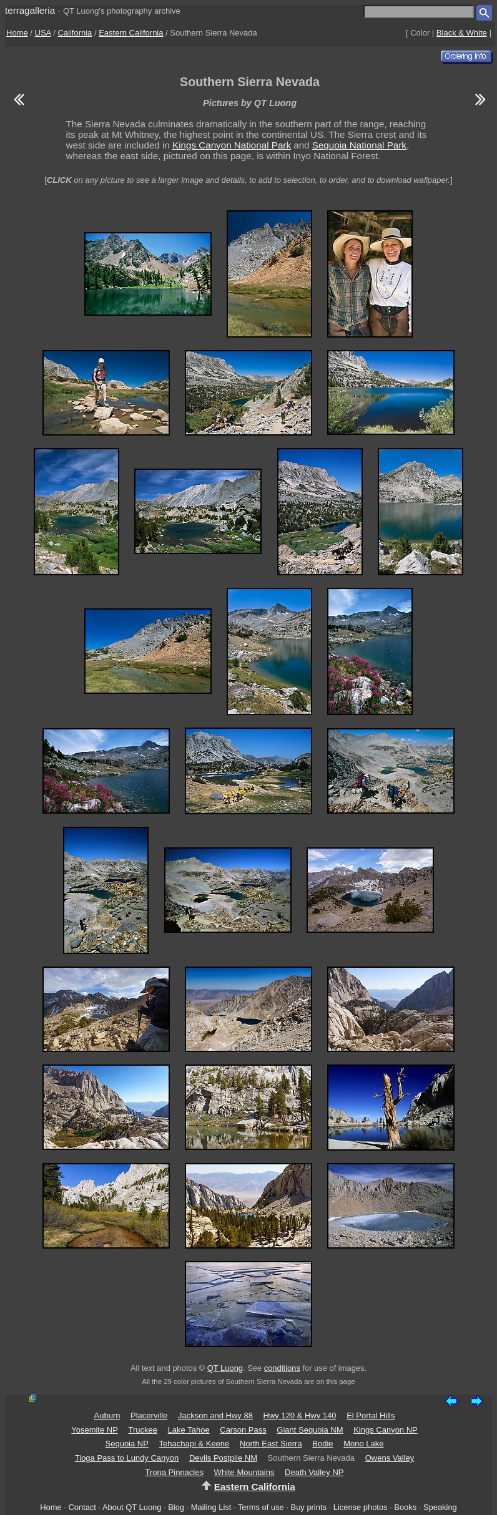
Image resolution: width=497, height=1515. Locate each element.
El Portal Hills (371, 1415)
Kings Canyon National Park (231, 145)
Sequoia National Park (359, 145)
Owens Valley (390, 1458)
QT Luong (225, 1368)
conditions (282, 1368)
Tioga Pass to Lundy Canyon (127, 1458)
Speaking (440, 1507)
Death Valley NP (314, 1472)
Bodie (322, 1443)
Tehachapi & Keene (194, 1443)
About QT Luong (131, 1507)
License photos (360, 1507)
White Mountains (244, 1472)
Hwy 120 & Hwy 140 (300, 1415)
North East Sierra (271, 1443)
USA (43, 32)
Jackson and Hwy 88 (215, 1415)
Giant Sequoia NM (310, 1430)
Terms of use (261, 1507)
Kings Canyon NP (385, 1430)
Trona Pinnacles (174, 1472)
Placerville (148, 1415)
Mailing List (211, 1507)
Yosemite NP (94, 1430)
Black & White (461, 32)
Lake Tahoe (189, 1430)
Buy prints (309, 1507)
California (74, 32)
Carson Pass (243, 1430)
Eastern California (131, 32)
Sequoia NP (127, 1443)
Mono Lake (363, 1443)
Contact (82, 1507)
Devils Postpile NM (223, 1458)
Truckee (143, 1430)
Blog (176, 1507)
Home (17, 32)
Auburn (107, 1415)
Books (405, 1507)
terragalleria (30, 10)
